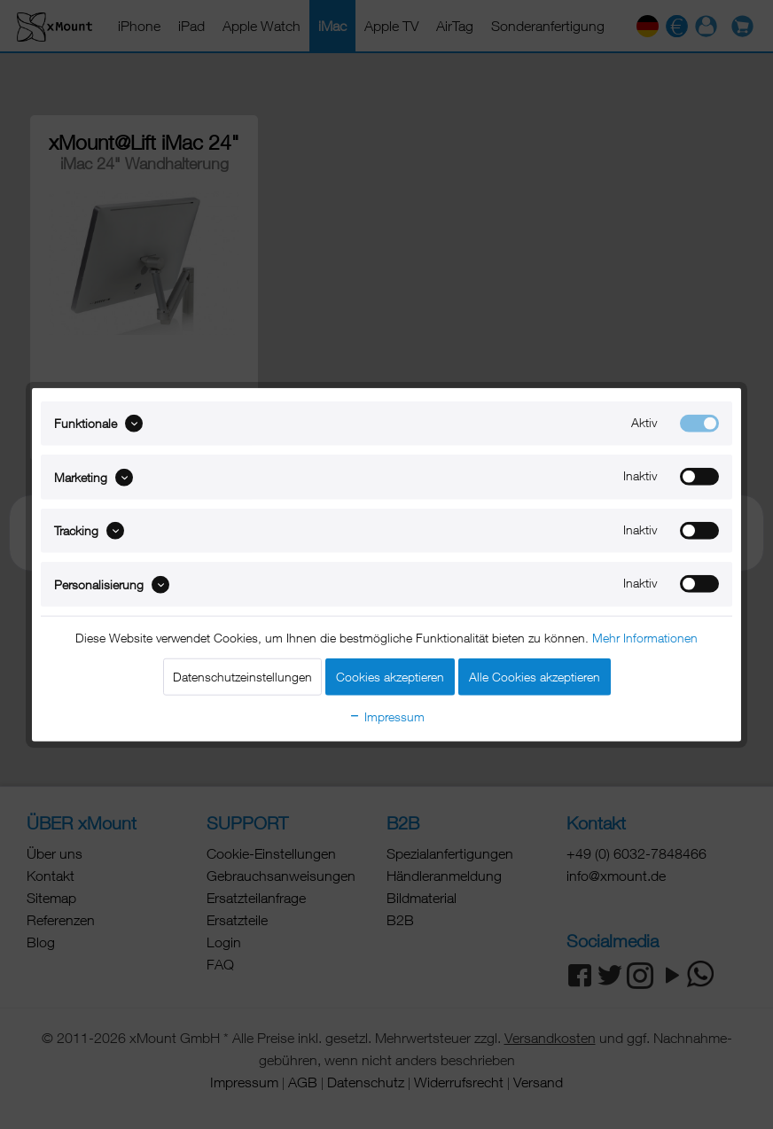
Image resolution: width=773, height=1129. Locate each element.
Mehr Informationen (645, 636)
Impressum (386, 715)
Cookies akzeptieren (390, 675)
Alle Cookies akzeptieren (534, 675)
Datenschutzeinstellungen (242, 675)
